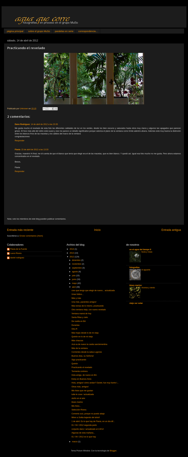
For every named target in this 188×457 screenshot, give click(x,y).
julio (74, 275)
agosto (75, 272)
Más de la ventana (79, 348)
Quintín (74, 364)
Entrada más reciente (20, 229)
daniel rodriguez (17, 258)
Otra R (74, 329)
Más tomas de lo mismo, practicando (87, 306)
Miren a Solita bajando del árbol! (85, 417)
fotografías (134, 267)
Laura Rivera (15, 253)
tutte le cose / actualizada (82, 394)
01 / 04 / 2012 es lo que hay (83, 437)
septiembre (77, 268)
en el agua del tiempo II (140, 249)
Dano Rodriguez (22, 124)
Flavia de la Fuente (18, 249)
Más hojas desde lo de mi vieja (84, 333)
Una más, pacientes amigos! (83, 302)
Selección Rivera (78, 410)
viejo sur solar (136, 303)
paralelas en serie (64, 31)
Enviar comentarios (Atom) (31, 236)
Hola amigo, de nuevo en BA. (84, 375)
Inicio (97, 229)
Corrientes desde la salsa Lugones (86, 352)
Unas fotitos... (77, 294)
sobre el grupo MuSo (39, 31)
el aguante (145, 270)
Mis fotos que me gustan (82, 391)
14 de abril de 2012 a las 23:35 (44, 124)
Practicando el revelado (81, 367)
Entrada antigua (171, 229)
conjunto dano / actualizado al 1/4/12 (87, 429)
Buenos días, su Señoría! (82, 356)
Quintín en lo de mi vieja (82, 337)
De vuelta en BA (78, 321)
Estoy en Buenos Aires (81, 379)
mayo (74, 283)
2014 (72, 249)
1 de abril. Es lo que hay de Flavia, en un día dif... (93, 421)
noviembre (77, 264)
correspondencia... (87, 31)
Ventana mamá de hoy (81, 313)
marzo (75, 442)
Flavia (17, 149)
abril (74, 287)
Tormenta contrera (79, 371)
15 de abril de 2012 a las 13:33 (34, 149)
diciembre (76, 260)
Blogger (113, 451)
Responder (19, 141)
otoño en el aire (78, 398)
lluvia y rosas (146, 252)
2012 (72, 257)
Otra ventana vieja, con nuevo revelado (88, 310)
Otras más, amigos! (80, 387)
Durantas (75, 325)
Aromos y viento (148, 288)
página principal (15, 31)
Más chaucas (77, 340)
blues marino (77, 402)
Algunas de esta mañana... (83, 433)
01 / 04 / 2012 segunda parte (84, 425)
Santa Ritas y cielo (79, 317)
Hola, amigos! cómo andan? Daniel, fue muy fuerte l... (94, 383)
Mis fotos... (76, 406)
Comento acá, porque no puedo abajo (87, 414)
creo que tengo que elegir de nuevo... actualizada (93, 290)
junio (74, 279)
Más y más (76, 298)
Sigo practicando (78, 360)
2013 (72, 253)
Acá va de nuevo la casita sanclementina (89, 344)
